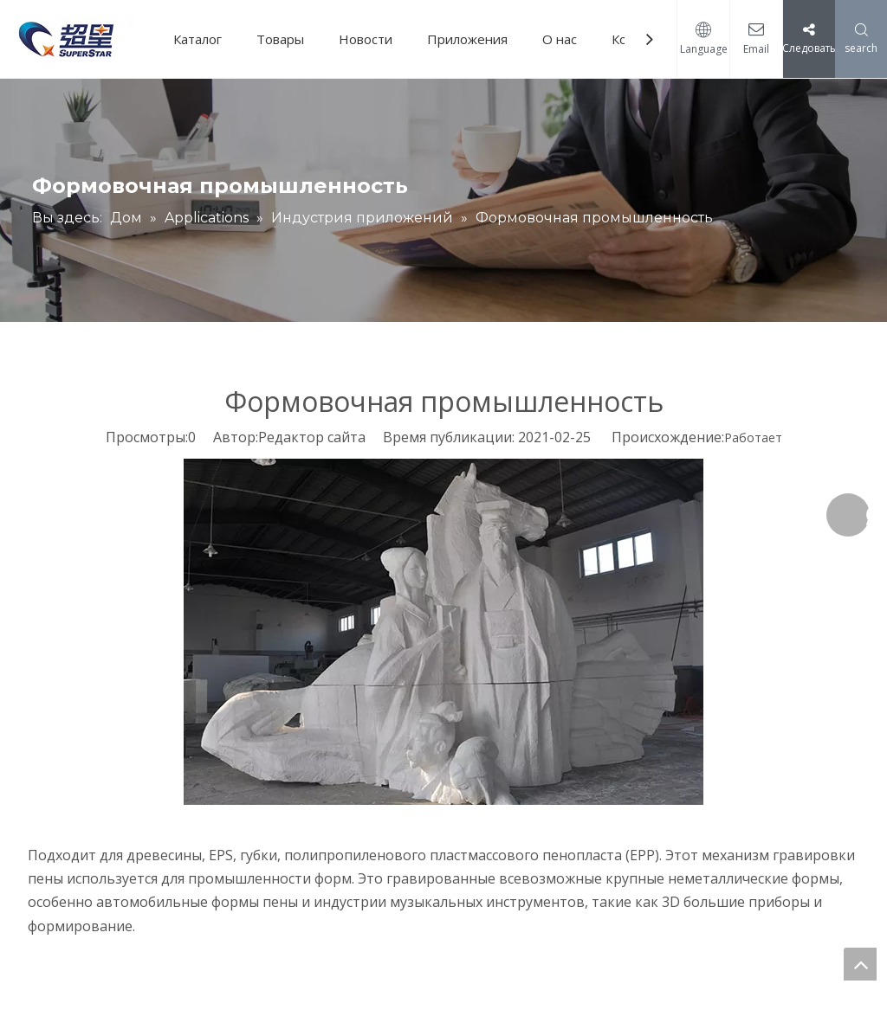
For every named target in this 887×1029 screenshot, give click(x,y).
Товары (280, 39)
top (860, 964)
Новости (365, 39)
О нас (559, 39)
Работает (753, 437)
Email (756, 49)
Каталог (197, 39)
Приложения (467, 39)
